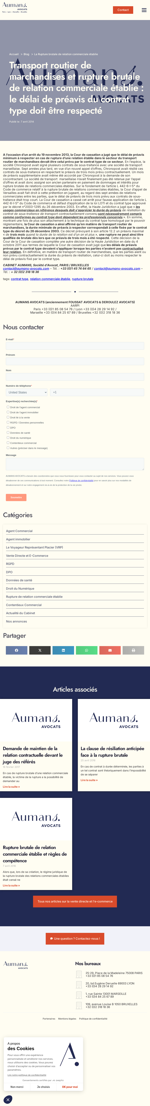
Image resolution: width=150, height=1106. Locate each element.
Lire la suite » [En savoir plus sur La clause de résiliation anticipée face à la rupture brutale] (89, 780)
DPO (9, 572)
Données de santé (19, 580)
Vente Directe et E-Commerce (28, 556)
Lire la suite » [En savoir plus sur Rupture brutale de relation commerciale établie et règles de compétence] (11, 885)
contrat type (19, 279)
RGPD (10, 564)
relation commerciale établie (50, 279)
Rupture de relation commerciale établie (34, 597)
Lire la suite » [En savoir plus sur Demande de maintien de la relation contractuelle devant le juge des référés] (11, 786)
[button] (144, 10)
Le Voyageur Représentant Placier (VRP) (34, 547)
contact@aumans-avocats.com (26, 268)
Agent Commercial (20, 531)
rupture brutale (82, 279)
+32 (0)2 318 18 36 (98, 1008)
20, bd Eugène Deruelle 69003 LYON (110, 984)
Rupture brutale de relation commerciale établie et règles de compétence (35, 854)
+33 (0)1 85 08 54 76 (99, 976)
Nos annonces (17, 621)
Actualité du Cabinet (20, 613)
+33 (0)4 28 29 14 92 (99, 987)
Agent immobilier (18, 539)
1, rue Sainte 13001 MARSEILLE (106, 994)
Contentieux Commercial (24, 605)
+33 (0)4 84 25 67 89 (100, 997)
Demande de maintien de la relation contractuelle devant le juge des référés (33, 755)
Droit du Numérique (20, 588)
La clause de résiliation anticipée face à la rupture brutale (112, 751)
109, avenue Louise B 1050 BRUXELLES (112, 1005)
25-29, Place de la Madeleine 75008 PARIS (114, 974)
